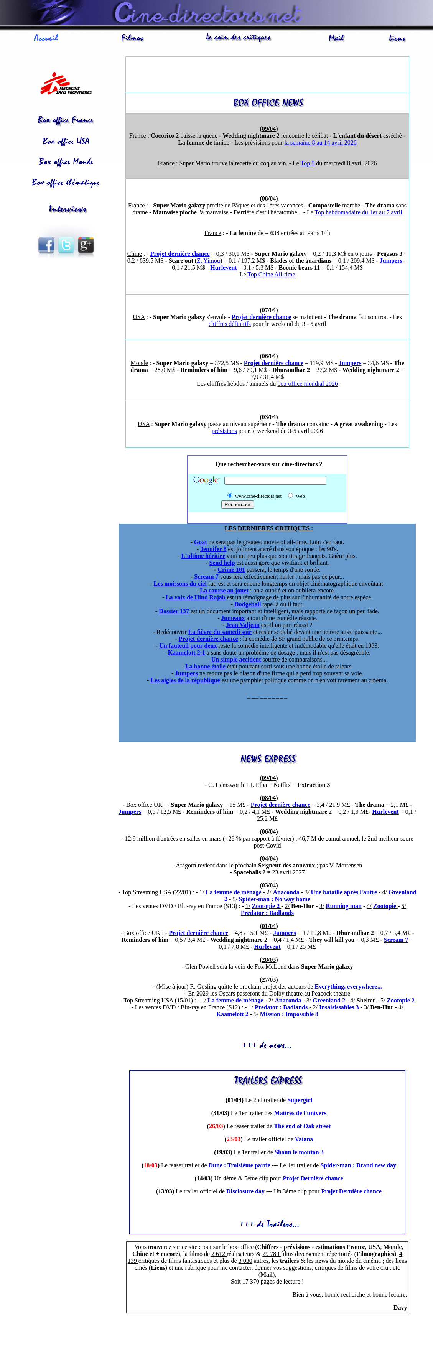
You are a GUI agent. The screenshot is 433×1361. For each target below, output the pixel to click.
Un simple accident (236, 660)
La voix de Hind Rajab (196, 598)
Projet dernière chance (180, 255)
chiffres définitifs (230, 325)
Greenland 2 (329, 1001)
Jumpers (391, 261)
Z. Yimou (208, 261)
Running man (344, 907)
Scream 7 (206, 577)
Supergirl (299, 1101)
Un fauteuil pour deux (188, 646)
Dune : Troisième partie (240, 1166)
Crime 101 (231, 571)
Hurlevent (223, 268)
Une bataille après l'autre (344, 893)
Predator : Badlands (267, 914)
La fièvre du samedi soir (220, 633)
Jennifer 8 (213, 550)
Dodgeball (247, 605)
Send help (222, 564)
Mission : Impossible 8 (289, 1015)
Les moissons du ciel (180, 584)
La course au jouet (224, 591)
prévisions (224, 432)
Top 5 (308, 164)
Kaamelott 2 (233, 1015)
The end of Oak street (302, 1127)
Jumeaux (233, 619)
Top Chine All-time (271, 275)
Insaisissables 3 (339, 1008)
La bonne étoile (205, 667)
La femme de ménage (233, 893)
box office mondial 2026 (307, 385)
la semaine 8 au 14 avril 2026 (320, 143)
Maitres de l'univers (300, 1114)
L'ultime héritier (203, 557)
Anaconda (286, 893)
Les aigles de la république (185, 681)
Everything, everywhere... (348, 987)
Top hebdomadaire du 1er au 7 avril (358, 213)
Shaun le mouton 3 (299, 1153)
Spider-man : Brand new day (358, 1166)
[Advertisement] (69, 308)
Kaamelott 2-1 (186, 653)
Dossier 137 (174, 612)
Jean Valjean (243, 626)
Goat (200, 543)
